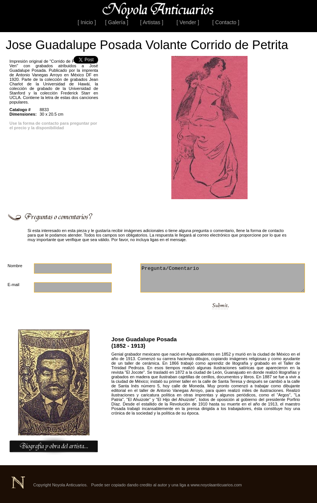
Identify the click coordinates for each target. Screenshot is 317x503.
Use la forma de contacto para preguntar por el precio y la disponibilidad (53, 125)
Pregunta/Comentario (222, 278)
